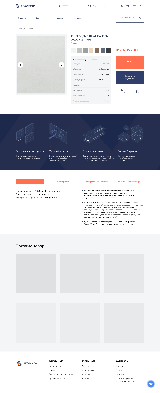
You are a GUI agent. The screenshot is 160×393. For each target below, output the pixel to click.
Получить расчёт (130, 62)
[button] (130, 18)
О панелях (22, 18)
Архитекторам (88, 370)
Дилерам (86, 374)
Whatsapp (123, 91)
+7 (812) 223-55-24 (133, 6)
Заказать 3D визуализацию (130, 77)
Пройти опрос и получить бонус (62, 374)
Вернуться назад (26, 28)
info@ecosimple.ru (99, 6)
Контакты (77, 18)
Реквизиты (120, 374)
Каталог (52, 370)
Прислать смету (55, 366)
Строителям (87, 366)
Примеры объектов (57, 378)
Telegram (137, 91)
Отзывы (119, 370)
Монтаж (60, 18)
